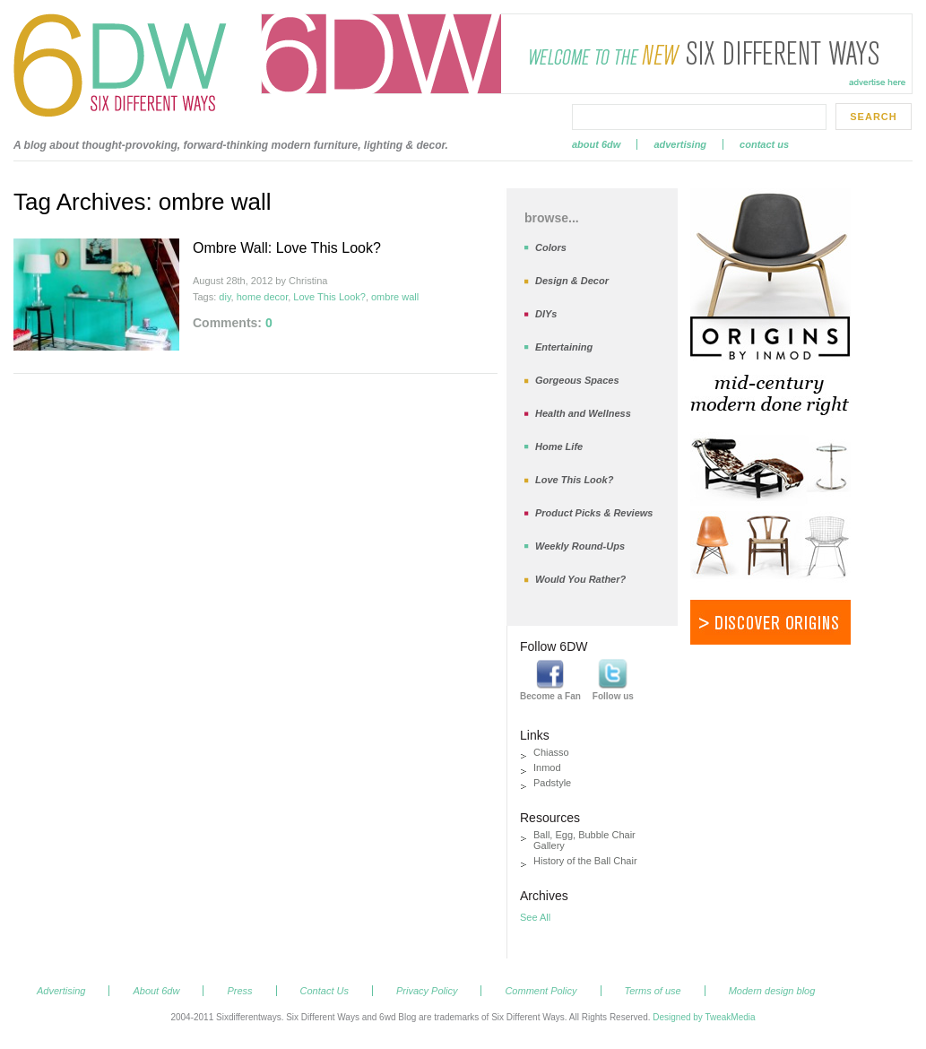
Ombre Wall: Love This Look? (287, 248)
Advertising (679, 144)
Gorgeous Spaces (577, 380)
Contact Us (764, 144)
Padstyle (552, 782)
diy (224, 296)
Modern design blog (772, 990)
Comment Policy (540, 990)
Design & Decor (572, 280)
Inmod (547, 767)
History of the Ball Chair (585, 860)
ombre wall (395, 296)
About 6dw (596, 144)
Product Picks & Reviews (594, 512)
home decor (262, 296)
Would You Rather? (580, 579)
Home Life (559, 446)
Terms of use (653, 990)
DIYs (546, 313)
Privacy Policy (426, 990)
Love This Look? (329, 296)
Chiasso (551, 752)
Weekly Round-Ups (580, 546)
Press (239, 990)
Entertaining (564, 347)
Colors (551, 247)
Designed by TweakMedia (704, 1017)
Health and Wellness (583, 413)
